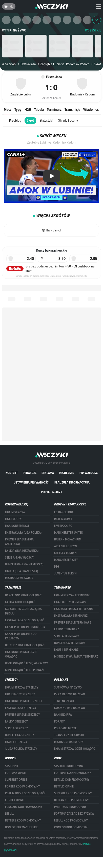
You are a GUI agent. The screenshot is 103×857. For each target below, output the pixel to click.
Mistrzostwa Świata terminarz (76, 657)
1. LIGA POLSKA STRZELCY (21, 749)
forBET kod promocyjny (22, 786)
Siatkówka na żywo (68, 687)
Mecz (7, 109)
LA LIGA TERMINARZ (66, 629)
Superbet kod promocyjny (73, 793)
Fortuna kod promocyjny (72, 773)
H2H (28, 109)
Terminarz (54, 109)
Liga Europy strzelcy (20, 694)
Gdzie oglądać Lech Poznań (24, 670)
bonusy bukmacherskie (21, 827)
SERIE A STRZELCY (16, 728)
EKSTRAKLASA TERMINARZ (71, 616)
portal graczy (51, 492)
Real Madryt (63, 519)
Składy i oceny (68, 120)
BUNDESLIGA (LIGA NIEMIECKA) (24, 564)
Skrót (30, 120)
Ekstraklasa (26, 63)
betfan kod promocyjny (71, 800)
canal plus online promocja (25, 627)
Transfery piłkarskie (69, 735)
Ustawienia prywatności (31, 482)
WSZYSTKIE (93, 30)
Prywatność (88, 472)
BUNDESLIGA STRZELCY (19, 735)
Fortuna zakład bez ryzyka (74, 814)
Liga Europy (13, 519)
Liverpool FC (63, 526)
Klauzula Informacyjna (72, 482)
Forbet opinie (14, 800)
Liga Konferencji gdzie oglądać (21, 654)
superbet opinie (16, 780)
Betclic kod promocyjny (71, 780)
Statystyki (46, 120)
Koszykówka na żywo (69, 708)
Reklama (48, 472)
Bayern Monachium (67, 539)
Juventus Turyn (65, 573)
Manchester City (66, 560)
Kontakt (12, 472)
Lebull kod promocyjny (71, 820)
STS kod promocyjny (69, 766)
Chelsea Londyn (65, 553)
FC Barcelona (64, 512)
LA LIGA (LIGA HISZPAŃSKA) (21, 551)
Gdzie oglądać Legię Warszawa (26, 663)
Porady (59, 721)
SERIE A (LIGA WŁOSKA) (19, 558)
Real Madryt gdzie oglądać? (25, 793)
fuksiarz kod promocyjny (23, 807)
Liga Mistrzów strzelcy (21, 687)
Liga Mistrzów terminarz (72, 595)
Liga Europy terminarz (70, 602)
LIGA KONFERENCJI (17, 526)
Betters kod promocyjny (23, 820)
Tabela (39, 109)
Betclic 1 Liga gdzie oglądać (25, 645)
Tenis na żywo (64, 701)
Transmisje (72, 109)
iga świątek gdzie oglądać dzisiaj (23, 611)
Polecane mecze (65, 728)
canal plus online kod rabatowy (20, 636)
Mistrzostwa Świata (19, 578)
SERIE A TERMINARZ (66, 636)
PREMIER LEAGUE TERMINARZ (72, 623)
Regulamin (66, 472)
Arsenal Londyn (65, 546)
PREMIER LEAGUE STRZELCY (22, 715)
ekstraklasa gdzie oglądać (24, 620)
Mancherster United (68, 533)
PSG (56, 567)
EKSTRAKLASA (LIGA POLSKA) (23, 533)
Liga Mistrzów (15, 512)
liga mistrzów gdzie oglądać (74, 749)
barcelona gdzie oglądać (23, 595)
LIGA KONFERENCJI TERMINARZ (73, 609)
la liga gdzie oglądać (20, 602)
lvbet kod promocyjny (70, 807)
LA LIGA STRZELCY (16, 721)
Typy (18, 109)
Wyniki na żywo (14, 30)
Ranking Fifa (63, 715)
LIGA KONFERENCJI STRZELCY (23, 701)
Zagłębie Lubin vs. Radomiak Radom (63, 63)
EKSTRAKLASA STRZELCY (20, 708)
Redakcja (29, 472)
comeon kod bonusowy (71, 827)
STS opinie (12, 766)
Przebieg (15, 120)
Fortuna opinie (15, 773)
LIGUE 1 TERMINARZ (66, 650)
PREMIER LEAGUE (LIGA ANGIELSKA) (19, 541)
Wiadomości (92, 109)
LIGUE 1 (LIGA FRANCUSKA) (21, 571)
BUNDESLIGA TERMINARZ (69, 643)
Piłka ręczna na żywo (69, 694)
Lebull (9, 814)
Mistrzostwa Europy (69, 742)
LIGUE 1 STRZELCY (16, 742)
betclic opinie (64, 786)
